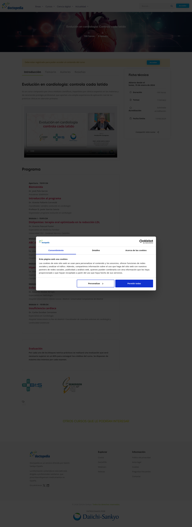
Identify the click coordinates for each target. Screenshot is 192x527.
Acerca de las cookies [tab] (136, 250)
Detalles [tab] (96, 250)
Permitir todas (134, 283)
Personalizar (95, 283)
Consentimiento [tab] (56, 250)
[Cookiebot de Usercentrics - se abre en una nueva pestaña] (141, 242)
